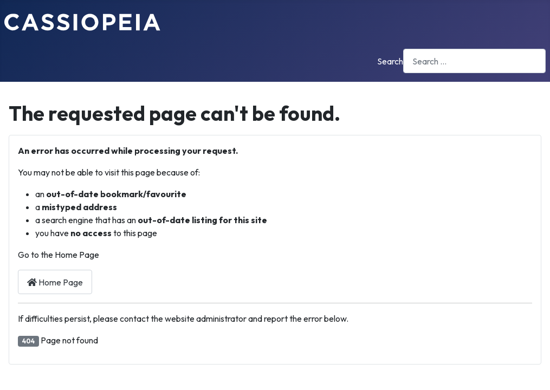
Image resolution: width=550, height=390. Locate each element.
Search (390, 61)
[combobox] (474, 61)
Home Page (55, 282)
